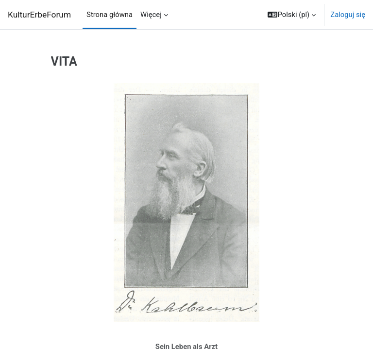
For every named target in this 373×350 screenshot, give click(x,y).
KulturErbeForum (39, 14)
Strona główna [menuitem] (109, 14)
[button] (291, 14)
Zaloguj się (347, 14)
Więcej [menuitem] (151, 14)
